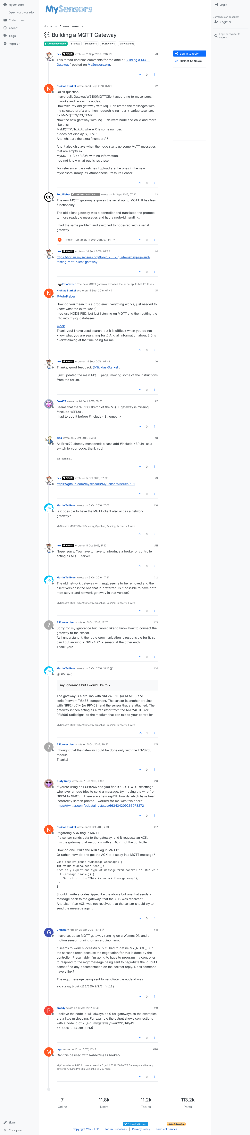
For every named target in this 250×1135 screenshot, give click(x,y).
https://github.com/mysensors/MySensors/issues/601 (96, 484)
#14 (156, 668)
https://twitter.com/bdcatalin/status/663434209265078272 (100, 805)
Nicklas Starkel (66, 86)
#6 (156, 361)
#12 (156, 577)
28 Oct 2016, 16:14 (90, 929)
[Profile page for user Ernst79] (49, 404)
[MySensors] (19, 5)
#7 (156, 401)
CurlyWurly (64, 781)
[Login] (230, 5)
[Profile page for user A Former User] (49, 625)
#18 (156, 929)
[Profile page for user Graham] (49, 932)
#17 (156, 827)
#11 (156, 545)
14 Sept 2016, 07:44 (100, 290)
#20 (155, 1049)
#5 (156, 290)
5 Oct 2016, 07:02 (97, 478)
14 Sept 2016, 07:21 (100, 86)
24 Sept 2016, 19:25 (91, 401)
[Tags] (19, 36)
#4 (156, 251)
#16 (156, 781)
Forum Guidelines (116, 1129)
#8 (156, 437)
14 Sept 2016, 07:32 (125, 194)
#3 (156, 194)
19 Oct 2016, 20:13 (99, 827)
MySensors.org (99, 64)
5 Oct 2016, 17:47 (97, 622)
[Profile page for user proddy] (49, 1010)
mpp (59, 1049)
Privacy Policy (141, 1129)
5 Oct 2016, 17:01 (99, 505)
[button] (19, 1122)
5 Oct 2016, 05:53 (85, 437)
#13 (156, 622)
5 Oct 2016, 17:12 (96, 545)
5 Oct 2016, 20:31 (97, 744)
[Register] (230, 22)
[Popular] (19, 44)
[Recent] (19, 28)
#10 (156, 505)
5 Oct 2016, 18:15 (99, 668)
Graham (62, 929)
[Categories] (19, 20)
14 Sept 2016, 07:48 (98, 361)
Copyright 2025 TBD (86, 1129)
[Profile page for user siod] (49, 440)
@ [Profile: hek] (61, 326)
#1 (156, 54)
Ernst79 (61, 401)
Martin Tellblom (66, 505)
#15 (156, 744)
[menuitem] (230, 5)
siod (59, 437)
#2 (156, 86)
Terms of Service (166, 1129)
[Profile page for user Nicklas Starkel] (49, 88)
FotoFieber (63, 194)
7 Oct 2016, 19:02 (93, 781)
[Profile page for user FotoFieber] (49, 197)
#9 (156, 478)
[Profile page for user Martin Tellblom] (49, 508)
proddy (61, 1007)
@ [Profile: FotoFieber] (66, 296)
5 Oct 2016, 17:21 (99, 577)
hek (59, 54)
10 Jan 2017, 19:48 (88, 1007)
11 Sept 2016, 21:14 (97, 54)
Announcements (56, 43)
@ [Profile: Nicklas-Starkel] (105, 367)
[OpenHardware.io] (19, 12)
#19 (156, 1007)
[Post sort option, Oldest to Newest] (189, 61)
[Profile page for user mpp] (49, 1052)
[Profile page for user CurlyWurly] (49, 783)
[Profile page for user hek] (49, 56)
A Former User (66, 622)
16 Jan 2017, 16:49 (85, 1049)
